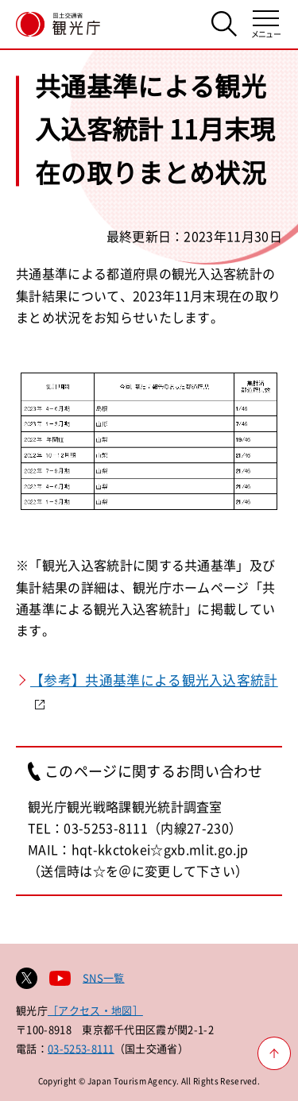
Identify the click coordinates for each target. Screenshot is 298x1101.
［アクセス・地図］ (95, 1010)
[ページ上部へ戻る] (274, 1053)
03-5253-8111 (81, 1048)
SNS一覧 (104, 977)
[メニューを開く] (266, 24)
